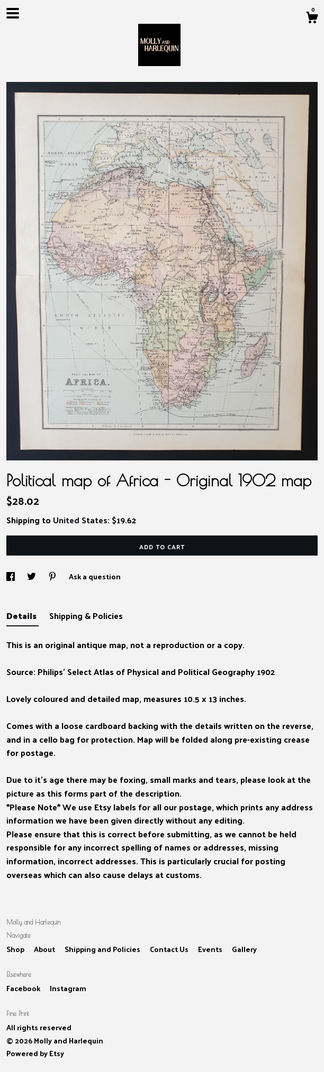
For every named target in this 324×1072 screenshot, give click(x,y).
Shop (16, 949)
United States (80, 520)
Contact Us (170, 949)
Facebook (24, 988)
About (45, 949)
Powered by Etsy (35, 1053)
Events (211, 949)
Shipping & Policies (86, 615)
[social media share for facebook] (11, 576)
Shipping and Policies (103, 949)
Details (22, 615)
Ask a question (95, 576)
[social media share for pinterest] (53, 576)
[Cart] (312, 18)
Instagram (68, 988)
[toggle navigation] (12, 13)
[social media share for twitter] (32, 576)
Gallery (244, 949)
